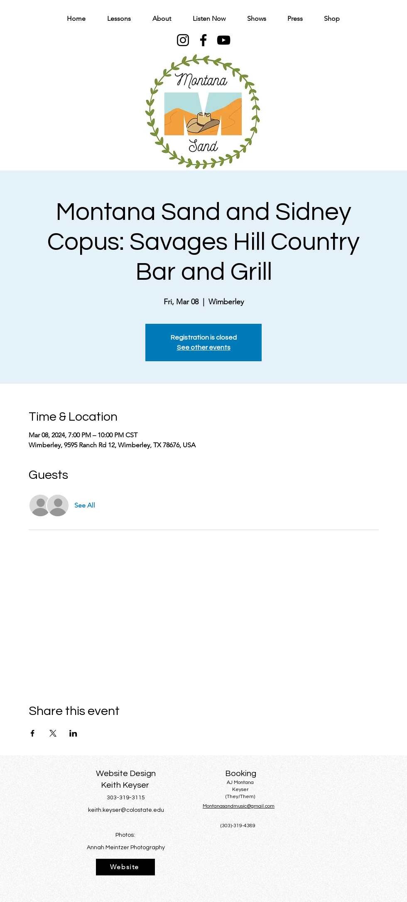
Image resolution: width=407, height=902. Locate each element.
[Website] (125, 867)
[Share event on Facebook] (33, 733)
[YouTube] (224, 40)
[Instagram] (183, 40)
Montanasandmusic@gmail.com (239, 806)
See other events (203, 347)
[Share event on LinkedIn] (73, 733)
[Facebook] (203, 40)
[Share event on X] (53, 733)
